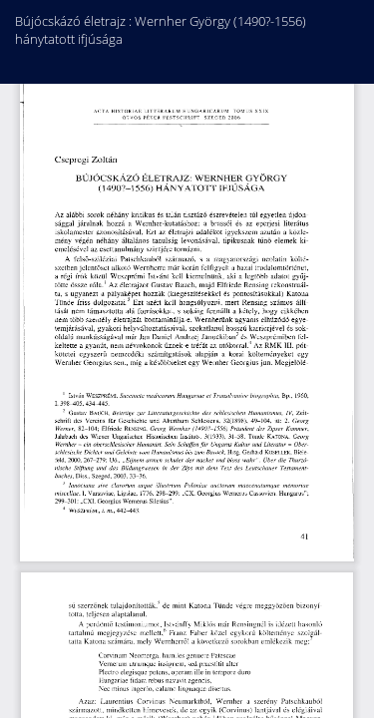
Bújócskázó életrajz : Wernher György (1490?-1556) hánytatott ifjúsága (160, 30)
